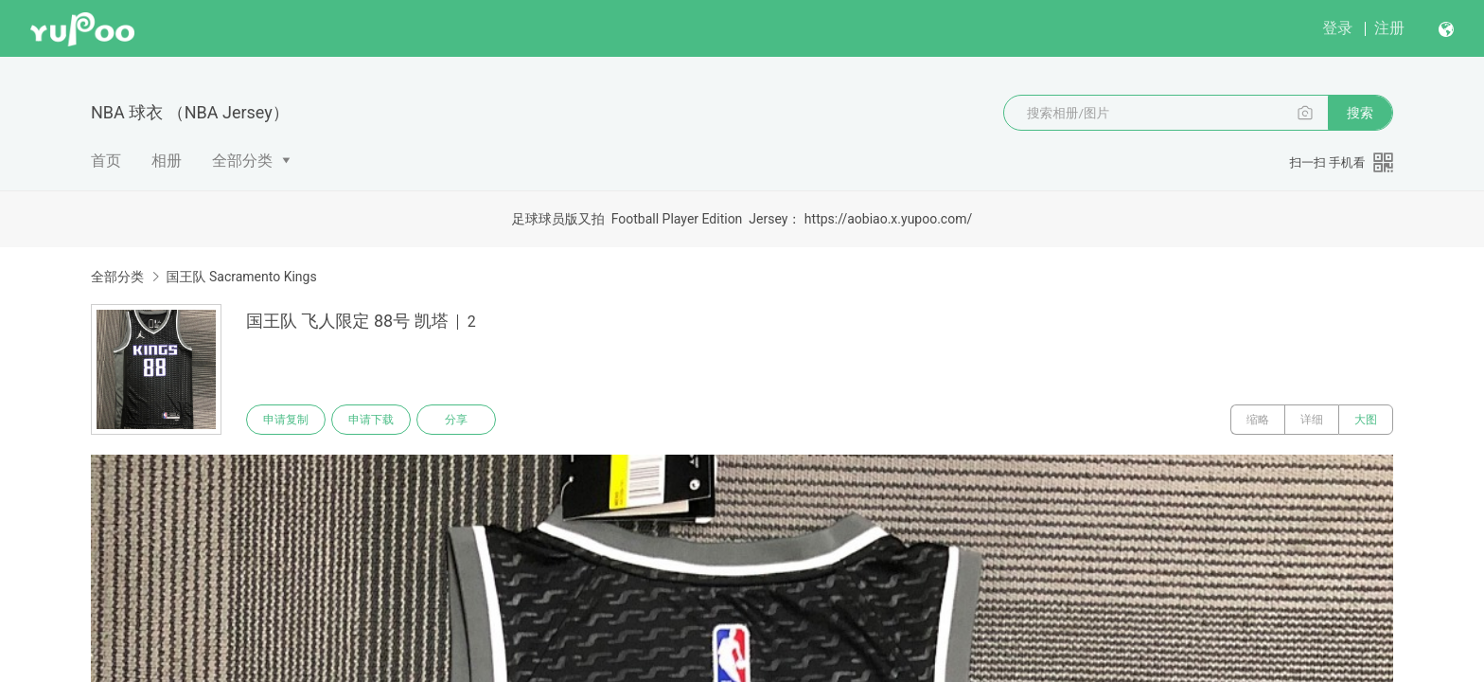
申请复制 (286, 419)
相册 (166, 161)
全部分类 (242, 161)
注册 (1389, 28)
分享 (456, 419)
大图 (1365, 419)
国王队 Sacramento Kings (241, 276)
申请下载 (371, 419)
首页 (106, 161)
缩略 (1257, 419)
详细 (1311, 419)
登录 (1337, 28)
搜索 (1360, 112)
